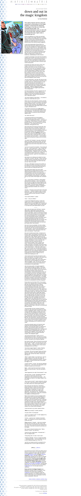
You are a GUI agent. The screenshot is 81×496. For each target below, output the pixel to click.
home (30, 479)
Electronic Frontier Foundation (33, 463)
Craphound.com (28, 465)
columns (38, 479)
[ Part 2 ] (38, 447)
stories (33, 479)
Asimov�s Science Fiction (31, 454)
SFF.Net (45, 493)
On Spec (31, 455)
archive (42, 479)
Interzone (43, 454)
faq (46, 479)
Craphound (27, 472)
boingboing (38, 462)
